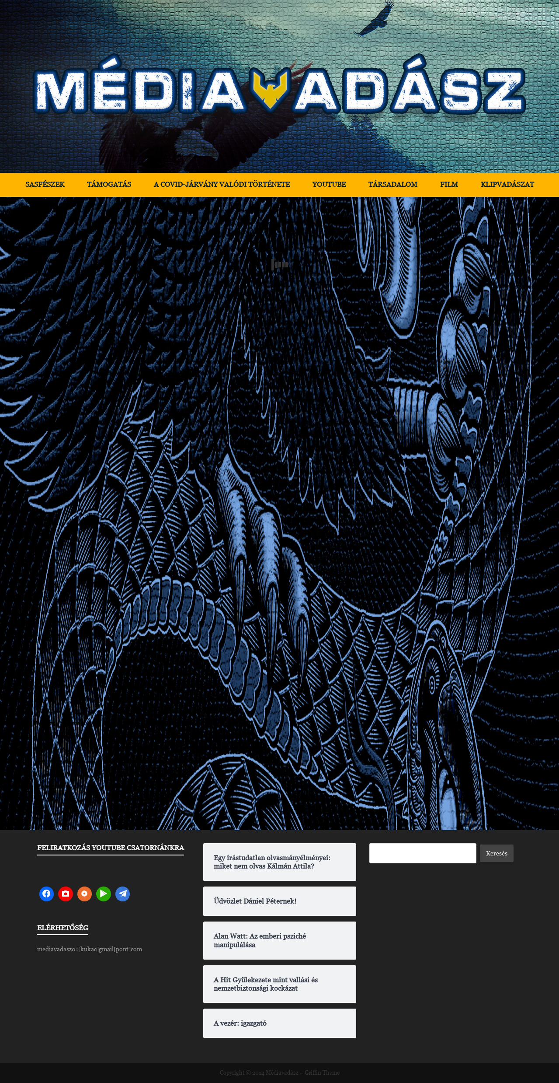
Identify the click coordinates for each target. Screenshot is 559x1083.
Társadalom (392, 184)
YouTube (329, 184)
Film (449, 184)
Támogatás (109, 184)
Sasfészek (44, 184)
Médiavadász (282, 1072)
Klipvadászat (507, 184)
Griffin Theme (322, 1072)
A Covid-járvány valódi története (222, 184)
